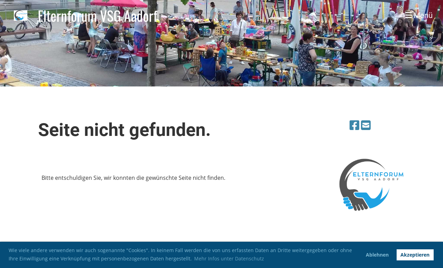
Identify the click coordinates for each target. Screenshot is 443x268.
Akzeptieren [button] (415, 254)
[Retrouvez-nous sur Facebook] (354, 125)
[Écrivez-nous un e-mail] (366, 125)
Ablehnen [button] (377, 254)
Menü (419, 15)
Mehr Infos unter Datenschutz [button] (229, 258)
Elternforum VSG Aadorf (97, 15)
